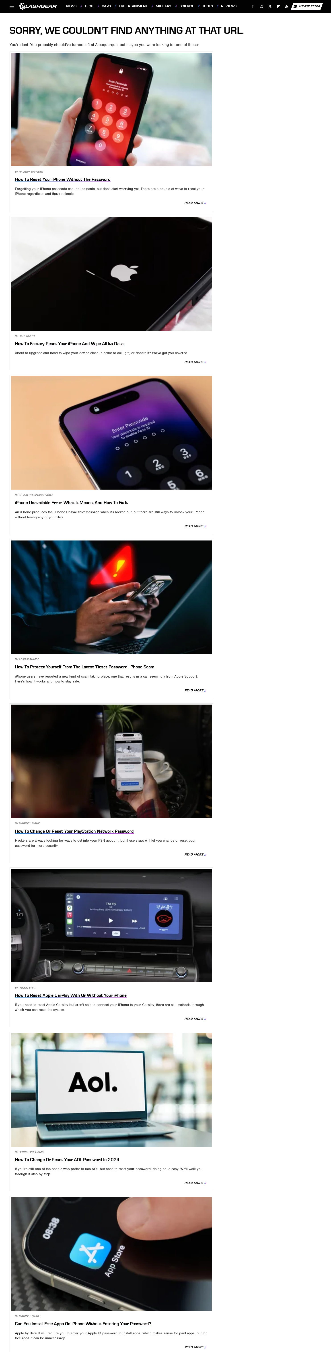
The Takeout (284, 1307)
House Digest (234, 1300)
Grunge (188, 1300)
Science (187, 6)
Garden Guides (155, 1300)
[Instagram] (261, 6)
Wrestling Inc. (180, 1313)
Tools (207, 6)
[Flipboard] (278, 6)
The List (265, 1307)
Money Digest (74, 1307)
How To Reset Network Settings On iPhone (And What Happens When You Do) (270, 481)
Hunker (254, 1300)
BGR (36, 1300)
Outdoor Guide (121, 1307)
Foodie (107, 1300)
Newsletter (307, 6)
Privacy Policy (174, 1273)
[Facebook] (253, 6)
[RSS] (287, 6)
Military (163, 6)
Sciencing (167, 1307)
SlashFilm (186, 1307)
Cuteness (73, 1300)
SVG (201, 1307)
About (148, 1273)
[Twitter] (270, 6)
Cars (106, 6)
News (71, 6)
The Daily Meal (244, 1307)
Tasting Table (218, 1307)
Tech (89, 6)
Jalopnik (287, 1300)
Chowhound (52, 1300)
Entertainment (133, 6)
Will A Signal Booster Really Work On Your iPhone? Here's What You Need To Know (268, 1075)
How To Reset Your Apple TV (152, 716)
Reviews (229, 6)
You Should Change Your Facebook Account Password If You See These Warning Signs (161, 1075)
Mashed (54, 1307)
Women (159, 1313)
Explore (91, 1300)
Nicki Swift (97, 1307)
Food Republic (128, 1300)
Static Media (143, 1280)
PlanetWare (146, 1307)
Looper (38, 1307)
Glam (174, 1300)
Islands (270, 1300)
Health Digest (209, 1300)
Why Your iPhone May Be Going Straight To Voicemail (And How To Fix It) (58, 1200)
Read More (92, 157)
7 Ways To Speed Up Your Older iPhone (59, 1068)
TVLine (145, 1313)
